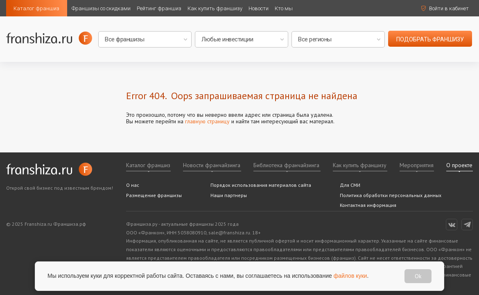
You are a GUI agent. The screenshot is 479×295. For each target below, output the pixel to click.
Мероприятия (417, 165)
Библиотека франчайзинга (286, 165)
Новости (259, 8)
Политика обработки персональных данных (390, 195)
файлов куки (350, 275)
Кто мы (284, 8)
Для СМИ (350, 185)
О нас (132, 185)
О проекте (459, 165)
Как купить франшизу (215, 8)
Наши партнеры (228, 195)
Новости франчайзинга (211, 165)
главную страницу (207, 121)
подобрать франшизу (430, 39)
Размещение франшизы (154, 195)
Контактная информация (368, 205)
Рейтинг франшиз (159, 8)
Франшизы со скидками (101, 8)
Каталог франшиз (36, 8)
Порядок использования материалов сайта (260, 185)
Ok (418, 276)
